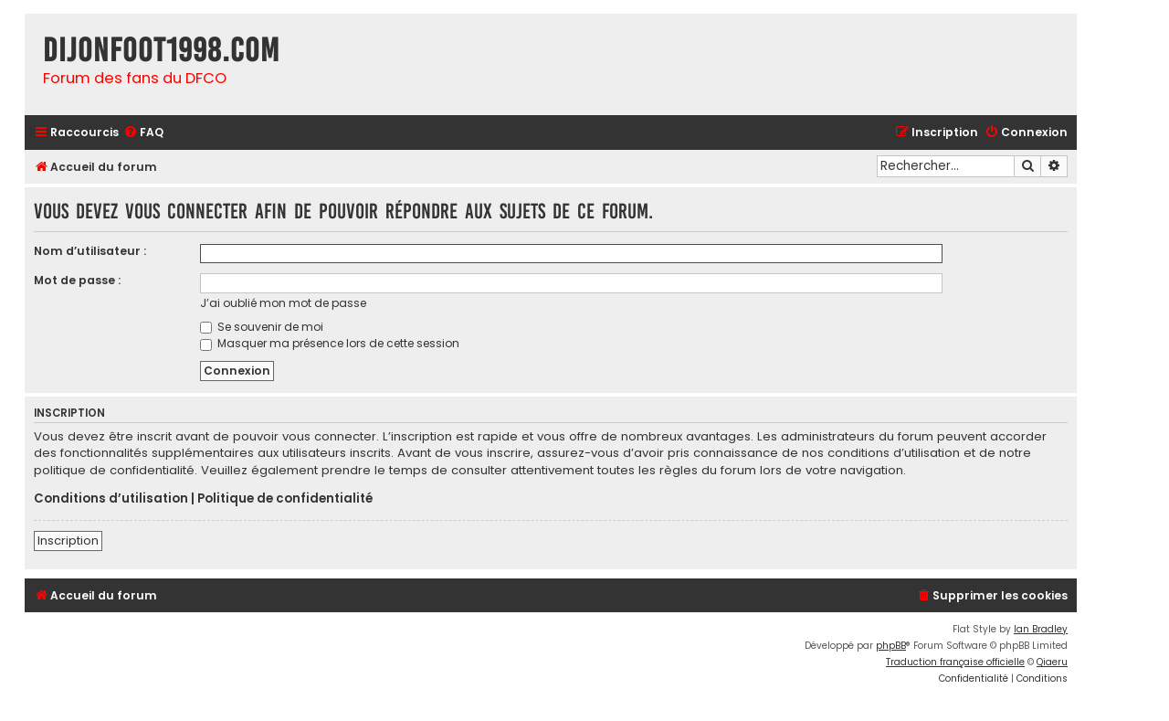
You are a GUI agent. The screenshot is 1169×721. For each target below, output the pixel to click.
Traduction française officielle (955, 662)
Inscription (68, 540)
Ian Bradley (1041, 629)
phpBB (891, 645)
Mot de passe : (77, 280)
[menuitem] (143, 133)
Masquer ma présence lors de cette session (329, 343)
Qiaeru (1052, 662)
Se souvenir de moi (261, 326)
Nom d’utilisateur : (90, 251)
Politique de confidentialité (285, 499)
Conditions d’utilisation (111, 499)
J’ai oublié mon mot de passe (283, 303)
